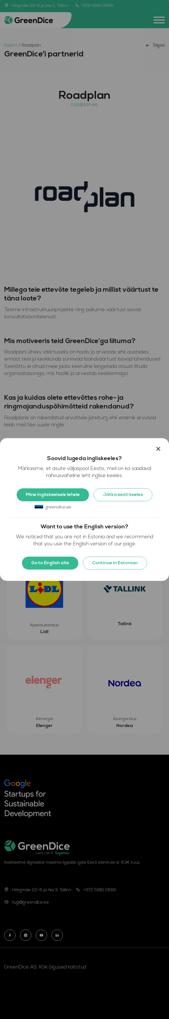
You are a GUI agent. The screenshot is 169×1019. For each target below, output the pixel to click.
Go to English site (50, 563)
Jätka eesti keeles (123, 495)
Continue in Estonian (115, 563)
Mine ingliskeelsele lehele (53, 495)
